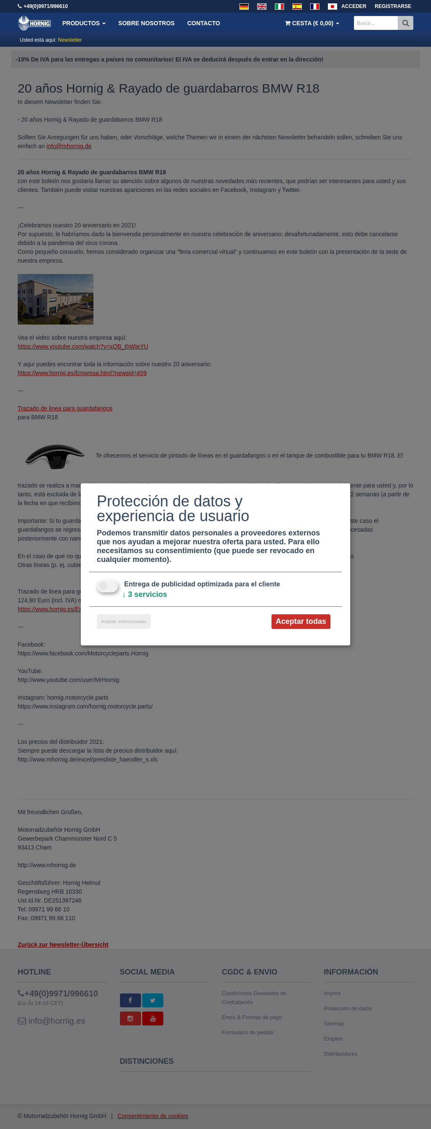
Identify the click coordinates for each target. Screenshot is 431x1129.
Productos (84, 23)
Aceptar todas (301, 621)
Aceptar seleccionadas (123, 621)
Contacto (203, 23)
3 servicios (144, 594)
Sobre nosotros (146, 23)
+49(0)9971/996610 (46, 6)
